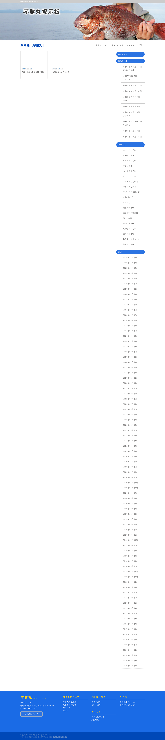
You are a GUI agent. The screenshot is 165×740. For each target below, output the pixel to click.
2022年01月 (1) (130, 420)
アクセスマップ (98, 717)
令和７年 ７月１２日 (133, 137)
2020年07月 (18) (130, 483)
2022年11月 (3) (130, 388)
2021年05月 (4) (130, 446)
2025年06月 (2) (130, 284)
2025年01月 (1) (130, 294)
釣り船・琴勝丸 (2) (131, 239)
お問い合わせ (31, 714)
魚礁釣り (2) (128, 244)
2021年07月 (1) (130, 435)
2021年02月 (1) (130, 451)
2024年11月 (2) (130, 305)
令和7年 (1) (128, 197)
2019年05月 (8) (130, 545)
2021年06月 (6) (130, 441)
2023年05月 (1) (130, 373)
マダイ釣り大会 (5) (131, 187)
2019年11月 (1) (130, 514)
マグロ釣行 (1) (129, 176)
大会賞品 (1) (128, 208)
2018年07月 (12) (130, 571)
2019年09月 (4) (130, 524)
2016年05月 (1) (130, 666)
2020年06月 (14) (130, 488)
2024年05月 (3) (130, 336)
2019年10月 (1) (130, 519)
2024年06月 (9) (130, 331)
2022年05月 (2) (130, 414)
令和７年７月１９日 (132, 131)
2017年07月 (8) (130, 613)
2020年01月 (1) (130, 504)
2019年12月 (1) (130, 509)
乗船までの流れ (69, 705)
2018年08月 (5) (130, 566)
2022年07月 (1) (130, 404)
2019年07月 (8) (130, 535)
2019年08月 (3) (130, 530)
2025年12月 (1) (130, 257)
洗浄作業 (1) (128, 223)
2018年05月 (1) (130, 582)
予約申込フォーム (127, 702)
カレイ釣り (96, 705)
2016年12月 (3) (130, 634)
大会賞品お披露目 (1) (132, 213)
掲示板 (66, 711)
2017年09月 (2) (130, 603)
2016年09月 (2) (130, 645)
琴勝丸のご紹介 (69, 702)
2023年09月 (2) (130, 352)
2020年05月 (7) (130, 493)
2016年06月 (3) (130, 661)
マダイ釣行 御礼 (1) (131, 192)
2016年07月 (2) (130, 655)
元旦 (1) (126, 202)
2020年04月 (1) (130, 498)
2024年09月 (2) (130, 315)
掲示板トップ (123, 54)
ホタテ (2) (127, 166)
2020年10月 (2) (130, 467)
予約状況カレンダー (128, 705)
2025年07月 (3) (130, 278)
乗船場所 (95, 720)
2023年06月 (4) (130, 367)
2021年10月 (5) (130, 430)
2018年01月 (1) (130, 587)
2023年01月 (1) (130, 383)
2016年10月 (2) (130, 639)
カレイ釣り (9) (129, 150)
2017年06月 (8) (130, 619)
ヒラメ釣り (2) (129, 161)
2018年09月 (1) (130, 561)
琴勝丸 (34, 735)
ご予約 (140, 45)
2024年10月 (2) (130, 310)
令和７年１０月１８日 (132, 91)
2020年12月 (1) (130, 456)
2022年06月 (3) (130, 409)
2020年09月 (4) (130, 472)
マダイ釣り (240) (130, 182)
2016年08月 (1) (130, 650)
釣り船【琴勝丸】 (32, 45)
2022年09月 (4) (130, 394)
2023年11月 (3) (130, 347)
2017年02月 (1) (130, 629)
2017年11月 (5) (130, 592)
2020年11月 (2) (130, 462)
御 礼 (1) (127, 218)
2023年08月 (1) (130, 357)
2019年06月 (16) (130, 540)
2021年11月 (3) (130, 425)
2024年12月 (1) (130, 299)
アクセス (130, 45)
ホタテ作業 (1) (129, 171)
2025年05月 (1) (130, 289)
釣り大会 (67, 708)
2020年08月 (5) (130, 477)
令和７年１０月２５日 (132, 85)
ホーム (90, 45)
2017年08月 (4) (130, 608)
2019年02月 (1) (130, 551)
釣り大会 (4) (128, 234)
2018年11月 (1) (130, 556)
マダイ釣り (96, 702)
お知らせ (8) (128, 155)
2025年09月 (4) (130, 273)
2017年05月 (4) (130, 624)
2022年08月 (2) (130, 399)
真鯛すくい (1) (129, 229)
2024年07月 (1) (130, 326)
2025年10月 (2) (130, 268)
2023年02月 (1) (130, 378)
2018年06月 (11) (130, 577)
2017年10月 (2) (130, 598)
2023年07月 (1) (130, 362)
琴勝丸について (102, 45)
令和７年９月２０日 (131, 106)
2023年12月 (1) (130, 341)
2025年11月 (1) (130, 263)
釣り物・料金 (117, 45)
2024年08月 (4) (130, 320)
